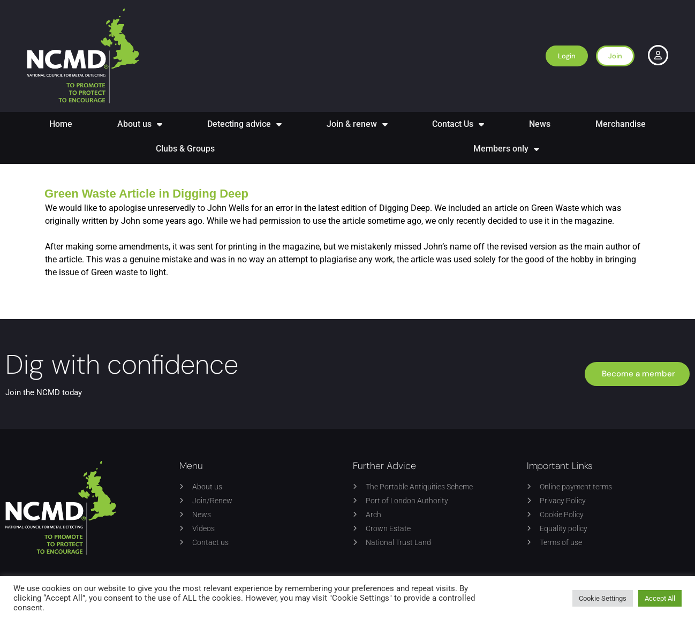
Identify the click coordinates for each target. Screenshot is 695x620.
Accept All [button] (660, 598)
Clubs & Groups (185, 148)
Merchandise (620, 124)
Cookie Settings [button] (602, 598)
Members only (506, 148)
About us (139, 124)
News (539, 124)
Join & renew (357, 124)
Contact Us (458, 124)
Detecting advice (244, 124)
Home (60, 124)
